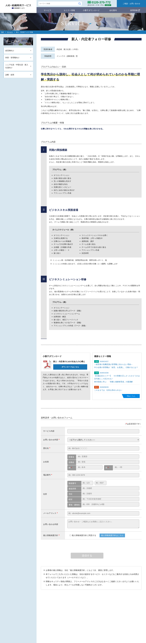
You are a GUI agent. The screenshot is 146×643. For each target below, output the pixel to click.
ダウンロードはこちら (70, 367)
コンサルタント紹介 (123, 611)
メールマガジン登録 (100, 617)
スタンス (66, 611)
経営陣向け (67, 621)
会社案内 (113, 10)
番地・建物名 (74, 505)
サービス (47, 10)
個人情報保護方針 (121, 617)
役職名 (71, 462)
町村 (70, 499)
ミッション (67, 608)
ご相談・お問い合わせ (131, 4)
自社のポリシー (67, 603)
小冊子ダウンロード (91, 10)
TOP (2, 32)
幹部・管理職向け (70, 624)
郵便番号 (72, 483)
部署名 (71, 457)
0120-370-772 (33, 620)
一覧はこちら (130, 396)
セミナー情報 (69, 10)
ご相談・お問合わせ (122, 622)
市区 (70, 494)
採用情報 (135, 10)
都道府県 (72, 489)
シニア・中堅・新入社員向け (74, 628)
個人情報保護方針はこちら (112, 535)
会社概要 (119, 608)
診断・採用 (67, 632)
